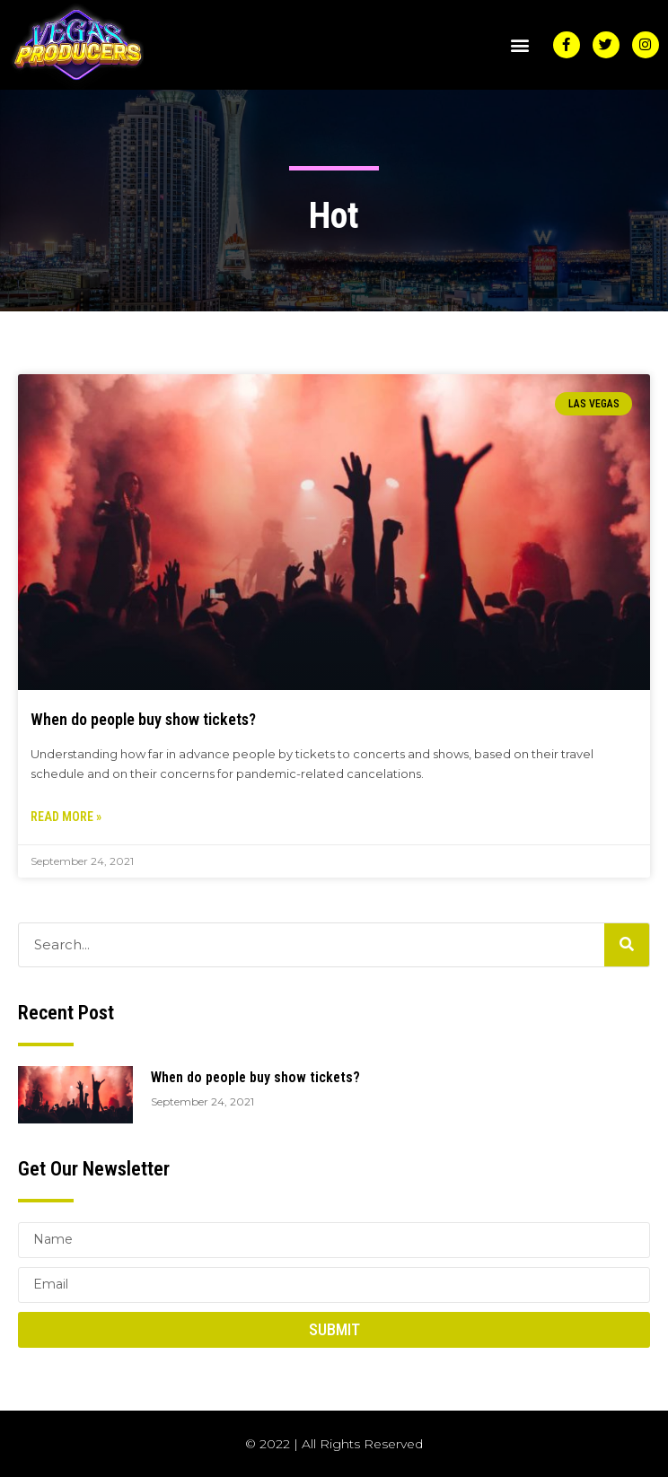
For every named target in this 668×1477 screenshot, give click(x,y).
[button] (520, 44)
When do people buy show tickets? (143, 719)
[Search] (626, 944)
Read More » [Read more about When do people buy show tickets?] (66, 816)
